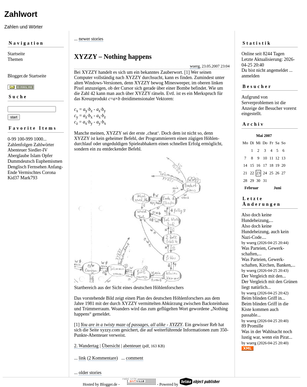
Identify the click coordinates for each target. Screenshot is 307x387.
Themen (15, 59)
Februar (251, 188)
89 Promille (252, 325)
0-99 (12, 139)
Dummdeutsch (21, 161)
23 (258, 173)
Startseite (16, 53)
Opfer (47, 155)
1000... (40, 139)
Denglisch (17, 166)
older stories (90, 372)
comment (134, 358)
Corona (49, 172)
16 (258, 165)
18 (271, 165)
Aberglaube (18, 155)
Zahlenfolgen (20, 144)
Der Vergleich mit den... (263, 276)
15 (252, 165)
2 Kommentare (102, 358)
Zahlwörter (43, 144)
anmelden (250, 75)
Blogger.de (108, 384)
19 (277, 165)
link (82, 358)
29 (252, 180)
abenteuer (132, 345)
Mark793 (29, 177)
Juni (277, 188)
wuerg (195, 66)
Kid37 (13, 177)
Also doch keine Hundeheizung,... (257, 217)
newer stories (91, 38)
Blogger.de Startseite (27, 75)
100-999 (25, 139)
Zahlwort (20, 14)
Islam (35, 155)
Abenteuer (17, 150)
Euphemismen (49, 161)
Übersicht (111, 345)
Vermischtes (29, 172)
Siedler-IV (38, 150)
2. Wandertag (86, 345)
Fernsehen (37, 166)
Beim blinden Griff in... (263, 298)
